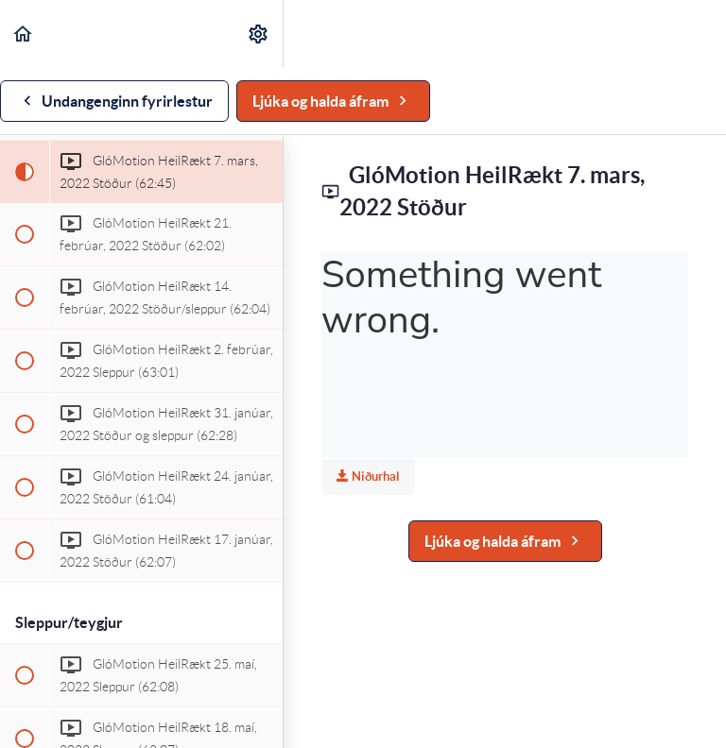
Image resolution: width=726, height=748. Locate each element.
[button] (23, 33)
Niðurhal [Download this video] (368, 476)
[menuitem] (259, 33)
